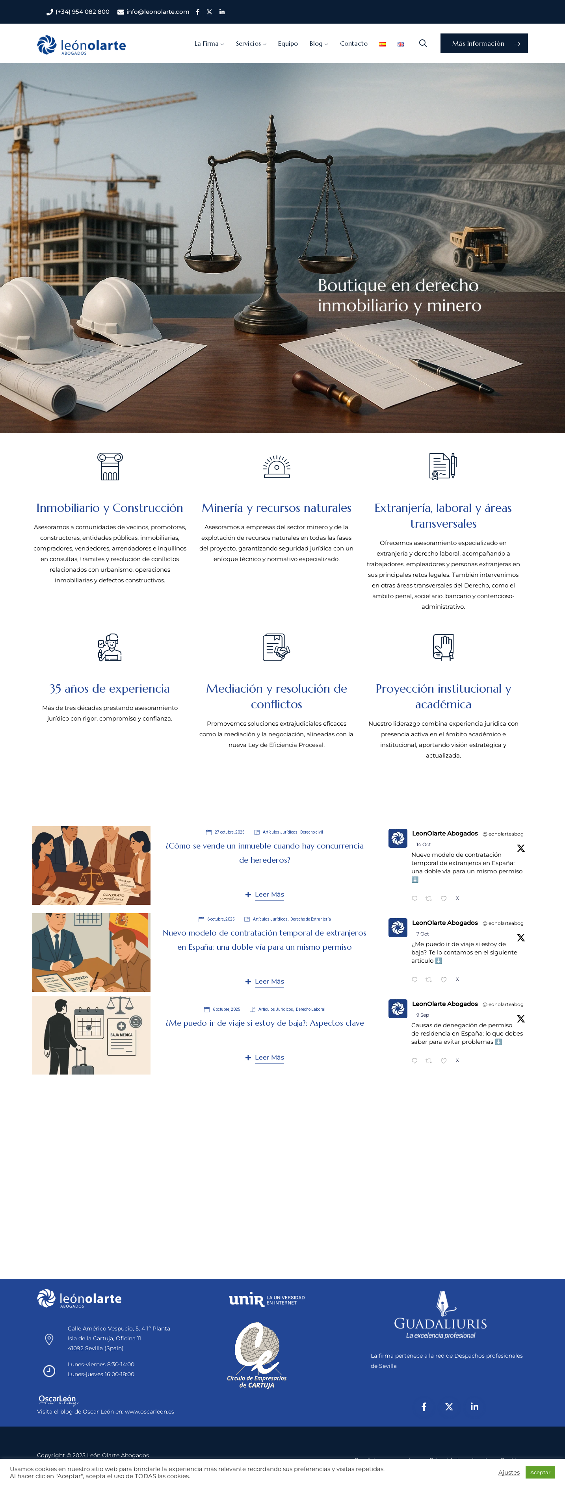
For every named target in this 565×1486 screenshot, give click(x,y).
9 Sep (422, 1015)
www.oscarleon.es (149, 1411)
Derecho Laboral (310, 1009)
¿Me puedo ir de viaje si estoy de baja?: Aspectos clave (264, 1023)
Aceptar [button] (540, 1472)
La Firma (207, 43)
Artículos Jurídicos (280, 832)
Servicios (248, 43)
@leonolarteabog (503, 834)
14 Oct (423, 844)
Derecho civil (311, 832)
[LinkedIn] (474, 1407)
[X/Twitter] (449, 1407)
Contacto (354, 43)
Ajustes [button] (509, 1472)
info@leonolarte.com (158, 11)
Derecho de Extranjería (310, 919)
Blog (316, 43)
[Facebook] (424, 1407)
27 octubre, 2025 (225, 832)
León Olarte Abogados (118, 1455)
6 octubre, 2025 (217, 919)
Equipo (288, 43)
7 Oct (422, 934)
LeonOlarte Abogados (445, 833)
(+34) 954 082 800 (83, 11)
